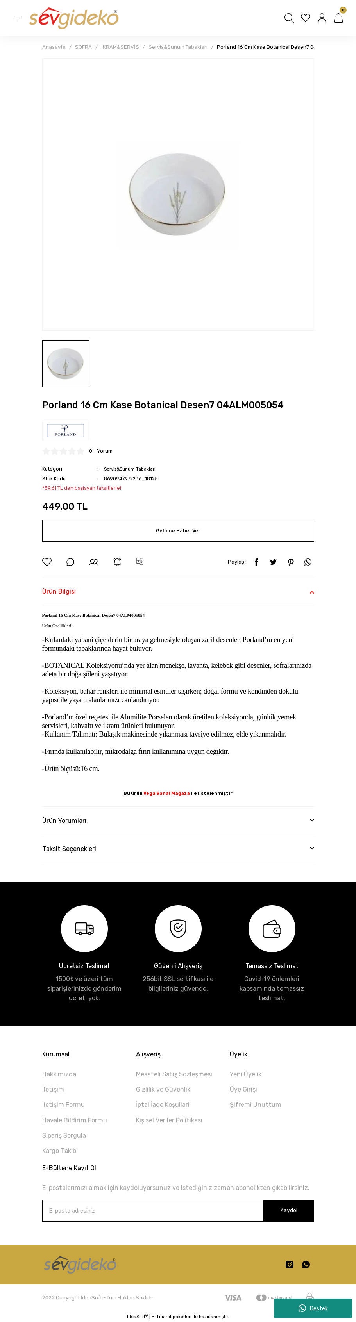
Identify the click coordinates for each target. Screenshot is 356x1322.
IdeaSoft (137, 1316)
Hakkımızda (59, 1074)
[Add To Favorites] (47, 562)
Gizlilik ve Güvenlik (163, 1089)
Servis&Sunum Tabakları (132, 469)
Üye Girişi (243, 1089)
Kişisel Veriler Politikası (169, 1120)
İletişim (53, 1089)
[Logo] (73, 17)
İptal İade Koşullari (163, 1104)
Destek (313, 1308)
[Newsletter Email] (178, 1211)
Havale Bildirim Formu (74, 1120)
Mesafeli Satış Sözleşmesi (174, 1074)
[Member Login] (322, 18)
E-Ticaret (162, 1316)
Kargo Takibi (60, 1150)
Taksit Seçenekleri (69, 849)
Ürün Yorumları (64, 820)
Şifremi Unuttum (255, 1104)
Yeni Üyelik (245, 1074)
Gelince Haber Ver (178, 530)
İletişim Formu (63, 1104)
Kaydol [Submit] (288, 1210)
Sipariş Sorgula (64, 1135)
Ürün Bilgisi (59, 591)
